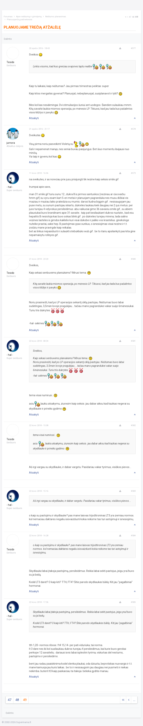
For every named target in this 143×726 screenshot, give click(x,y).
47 (130, 17)
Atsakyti (34, 118)
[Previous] (127, 17)
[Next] (125, 17)
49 (136, 16)
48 (133, 17)
